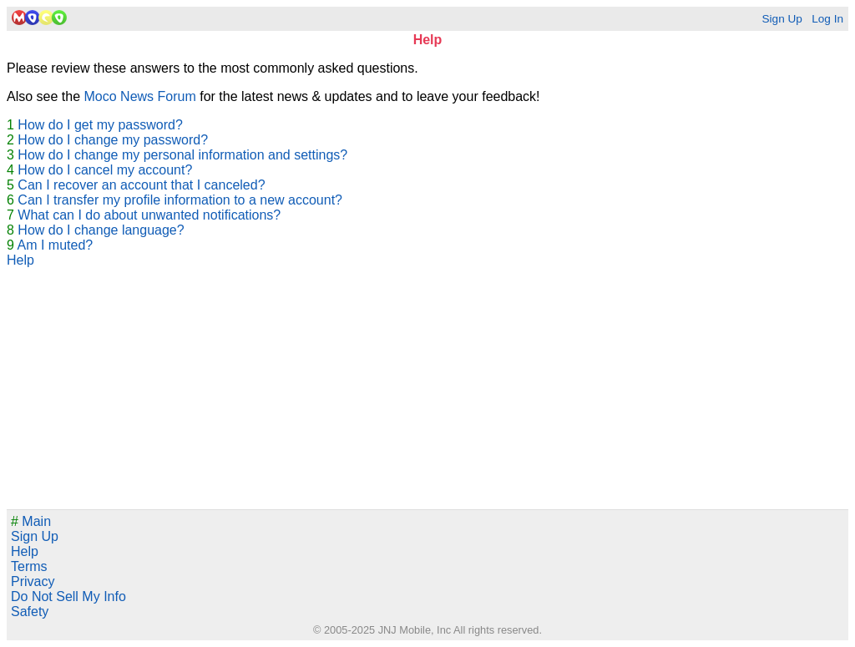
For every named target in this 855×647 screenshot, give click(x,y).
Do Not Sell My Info (68, 596)
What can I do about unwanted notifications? (149, 215)
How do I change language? (101, 230)
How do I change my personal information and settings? (182, 155)
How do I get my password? (100, 125)
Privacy (32, 581)
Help (20, 260)
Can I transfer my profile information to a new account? (180, 200)
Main (31, 521)
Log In (827, 19)
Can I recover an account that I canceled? (141, 185)
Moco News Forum (140, 96)
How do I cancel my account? (105, 170)
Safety (29, 611)
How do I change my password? (113, 140)
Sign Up (781, 19)
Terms (29, 566)
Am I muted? (55, 245)
